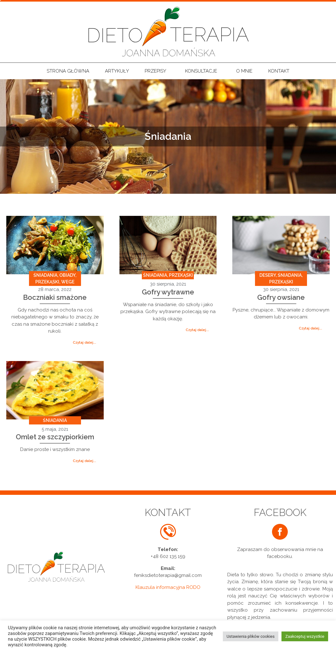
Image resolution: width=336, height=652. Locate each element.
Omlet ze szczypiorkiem (55, 437)
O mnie (244, 71)
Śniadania (45, 275)
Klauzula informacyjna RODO (168, 587)
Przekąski (47, 281)
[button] (84, 342)
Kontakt (278, 71)
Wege (67, 281)
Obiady (67, 275)
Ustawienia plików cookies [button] (251, 636)
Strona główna (68, 71)
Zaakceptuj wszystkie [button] (304, 636)
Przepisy (157, 71)
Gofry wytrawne (168, 292)
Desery (267, 275)
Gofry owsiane (281, 297)
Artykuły (117, 71)
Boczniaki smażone (55, 297)
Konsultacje (202, 71)
